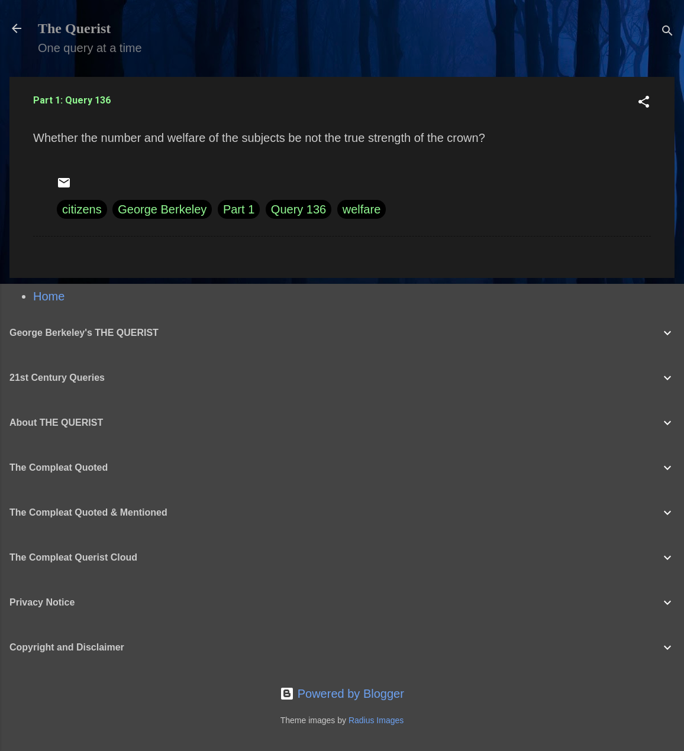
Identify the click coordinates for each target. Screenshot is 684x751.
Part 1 (238, 209)
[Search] (667, 32)
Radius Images (376, 720)
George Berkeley (162, 209)
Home (48, 296)
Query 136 (298, 209)
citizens (82, 209)
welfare (361, 209)
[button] (644, 103)
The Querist (74, 28)
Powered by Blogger (342, 693)
